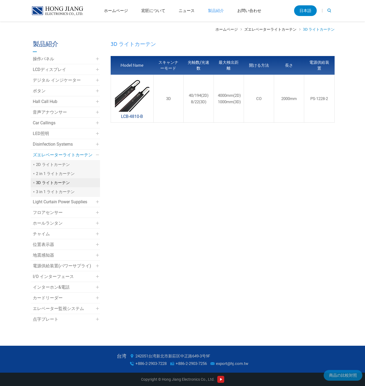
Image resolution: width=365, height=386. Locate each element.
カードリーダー (48, 297)
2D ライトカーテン (53, 164)
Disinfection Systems (53, 144)
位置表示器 (43, 244)
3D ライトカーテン (319, 29)
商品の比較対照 (343, 375)
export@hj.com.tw (232, 363)
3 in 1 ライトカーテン (55, 191)
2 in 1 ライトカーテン (55, 173)
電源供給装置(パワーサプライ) (62, 265)
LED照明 (41, 133)
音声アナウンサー (50, 112)
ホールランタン (48, 223)
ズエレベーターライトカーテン (270, 29)
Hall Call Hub (45, 101)
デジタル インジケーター (57, 80)
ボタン (39, 90)
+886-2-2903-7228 (151, 363)
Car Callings (44, 122)
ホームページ (116, 10)
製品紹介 (216, 10)
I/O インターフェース (53, 276)
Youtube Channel (220, 379)
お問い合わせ (249, 10)
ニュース (187, 10)
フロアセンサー (48, 212)
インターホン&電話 (51, 287)
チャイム (41, 233)
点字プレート (45, 319)
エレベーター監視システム (58, 308)
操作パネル (43, 58)
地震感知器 (43, 255)
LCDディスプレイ (49, 69)
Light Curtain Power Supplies (60, 201)
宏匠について (153, 10)
